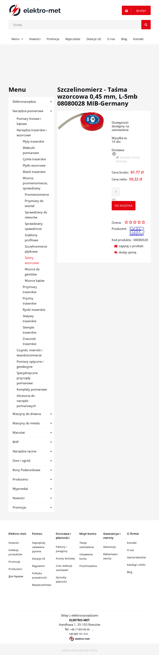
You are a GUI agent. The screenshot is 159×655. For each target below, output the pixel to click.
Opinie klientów (136, 557)
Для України (16, 576)
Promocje (19, 507)
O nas (130, 550)
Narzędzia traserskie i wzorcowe (32, 132)
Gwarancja (109, 547)
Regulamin (38, 566)
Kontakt (132, 543)
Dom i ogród (21, 460)
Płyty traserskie (33, 141)
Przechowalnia (88, 566)
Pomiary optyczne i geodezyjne (30, 364)
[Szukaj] (146, 24)
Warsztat (19, 432)
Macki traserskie (34, 172)
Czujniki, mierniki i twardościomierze (29, 352)
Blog (129, 572)
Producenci (20, 479)
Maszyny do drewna (27, 414)
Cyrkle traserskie (34, 159)
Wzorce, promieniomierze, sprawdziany (35, 183)
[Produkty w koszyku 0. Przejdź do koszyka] (136, 10)
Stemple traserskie (29, 329)
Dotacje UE (38, 558)
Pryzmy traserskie (29, 300)
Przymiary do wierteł (34, 203)
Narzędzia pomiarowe (28, 111)
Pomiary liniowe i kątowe (29, 121)
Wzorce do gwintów (32, 271)
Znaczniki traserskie (29, 341)
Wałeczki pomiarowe (31, 150)
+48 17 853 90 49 (80, 629)
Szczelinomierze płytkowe (36, 248)
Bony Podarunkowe (26, 470)
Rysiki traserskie (34, 310)
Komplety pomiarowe (32, 389)
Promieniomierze (37, 194)
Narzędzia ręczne (24, 451)
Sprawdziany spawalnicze (34, 226)
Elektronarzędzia (24, 101)
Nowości (19, 498)
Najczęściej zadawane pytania (38, 547)
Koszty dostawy (65, 558)
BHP (16, 442)
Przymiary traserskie (30, 289)
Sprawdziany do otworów (36, 214)
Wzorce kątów (34, 280)
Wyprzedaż (20, 489)
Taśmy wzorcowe (32, 260)
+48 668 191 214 (78, 634)
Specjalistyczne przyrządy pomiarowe (27, 378)
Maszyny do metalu (26, 423)
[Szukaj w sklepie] (80, 24)
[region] (79, 60)
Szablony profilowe (31, 237)
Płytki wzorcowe (34, 165)
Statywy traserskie (29, 318)
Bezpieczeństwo (41, 585)
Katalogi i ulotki (136, 565)
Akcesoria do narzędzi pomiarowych (26, 401)
